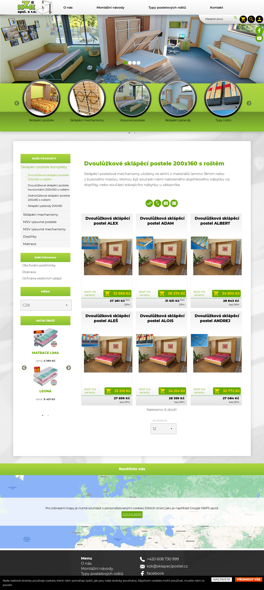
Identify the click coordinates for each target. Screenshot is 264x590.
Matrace (29, 244)
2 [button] (135, 133)
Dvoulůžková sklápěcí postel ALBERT (217, 221)
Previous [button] (16, 102)
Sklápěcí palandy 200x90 (45, 206)
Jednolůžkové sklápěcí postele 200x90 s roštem (49, 198)
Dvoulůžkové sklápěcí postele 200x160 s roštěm (48, 177)
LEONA (45, 391)
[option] (41, 101)
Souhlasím (132, 504)
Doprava (29, 272)
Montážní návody (110, 7)
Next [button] (248, 102)
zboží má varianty (90, 288)
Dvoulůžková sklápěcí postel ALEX (107, 221)
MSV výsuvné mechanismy (44, 229)
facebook (155, 563)
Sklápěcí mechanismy (40, 214)
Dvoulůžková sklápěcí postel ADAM (162, 221)
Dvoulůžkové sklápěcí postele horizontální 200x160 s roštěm (48, 187)
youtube (154, 570)
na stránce (160, 410)
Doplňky (29, 236)
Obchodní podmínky (39, 265)
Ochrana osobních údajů (41, 278)
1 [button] (129, 133)
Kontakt (216, 7)
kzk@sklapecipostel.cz (167, 556)
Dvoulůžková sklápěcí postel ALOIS (162, 313)
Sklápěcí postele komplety (44, 167)
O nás (68, 7)
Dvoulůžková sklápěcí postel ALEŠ (107, 313)
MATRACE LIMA (45, 353)
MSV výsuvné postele (39, 222)
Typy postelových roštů (167, 7)
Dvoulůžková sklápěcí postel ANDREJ (217, 313)
